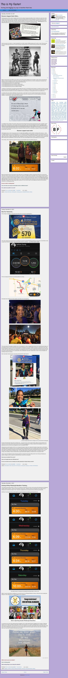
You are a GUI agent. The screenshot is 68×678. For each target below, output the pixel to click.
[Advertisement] (24, 200)
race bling (58, 115)
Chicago (52, 111)
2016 (53, 94)
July (54, 84)
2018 (53, 71)
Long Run (61, 107)
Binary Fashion (56, 120)
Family (57, 103)
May (54, 87)
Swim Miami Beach (60, 120)
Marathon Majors (58, 117)
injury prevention (63, 113)
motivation (60, 105)
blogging (5, 668)
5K (63, 107)
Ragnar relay (54, 110)
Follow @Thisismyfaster (55, 26)
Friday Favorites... (58, 39)
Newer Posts (4, 672)
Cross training (56, 106)
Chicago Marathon (61, 112)
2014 (53, 97)
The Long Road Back (55, 31)
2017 (53, 73)
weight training (56, 116)
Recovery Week (58, 113)
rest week (55, 119)
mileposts (64, 106)
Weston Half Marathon (34, 465)
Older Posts (45, 672)
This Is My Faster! (11, 4)
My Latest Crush (57, 50)
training (34, 668)
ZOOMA (55, 115)
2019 (53, 70)
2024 (53, 69)
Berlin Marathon (55, 114)
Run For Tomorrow (17, 465)
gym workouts (64, 116)
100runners (62, 119)
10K (60, 116)
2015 (53, 95)
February (54, 91)
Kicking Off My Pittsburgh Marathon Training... (15, 485)
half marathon (6, 465)
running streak (62, 103)
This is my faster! (59, 15)
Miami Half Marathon (61, 114)
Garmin (55, 113)
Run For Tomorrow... (7, 211)
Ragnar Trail (59, 119)
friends (61, 106)
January (54, 92)
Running (23, 668)
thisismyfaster (53, 117)
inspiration (56, 108)
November (55, 80)
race (53, 120)
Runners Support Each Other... (10, 16)
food (56, 111)
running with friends (28, 668)
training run (28, 465)
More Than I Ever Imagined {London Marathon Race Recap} (60, 45)
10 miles (61, 118)
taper (64, 111)
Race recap (12, 465)
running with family (57, 118)
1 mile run (57, 107)
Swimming (53, 109)
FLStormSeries (60, 111)
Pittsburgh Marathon (17, 668)
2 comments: (18, 190)
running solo (23, 465)
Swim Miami (62, 115)
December (55, 74)
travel (65, 109)
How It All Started (12, 10)
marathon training (11, 668)
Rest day (59, 108)
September (55, 83)
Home (4, 10)
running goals (56, 112)
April (54, 88)
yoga (52, 114)
